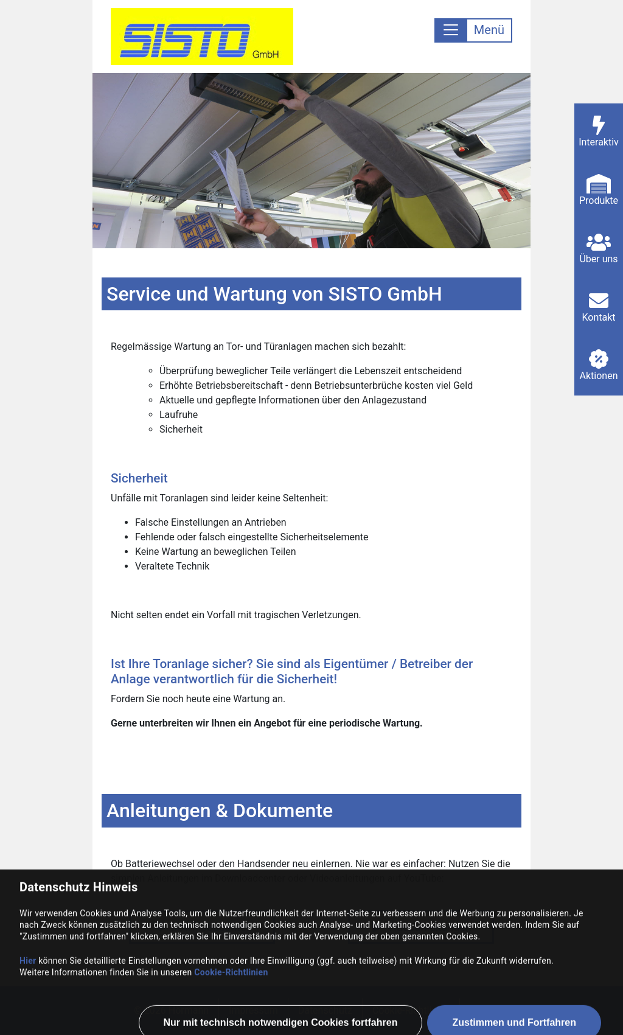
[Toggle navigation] (473, 30)
